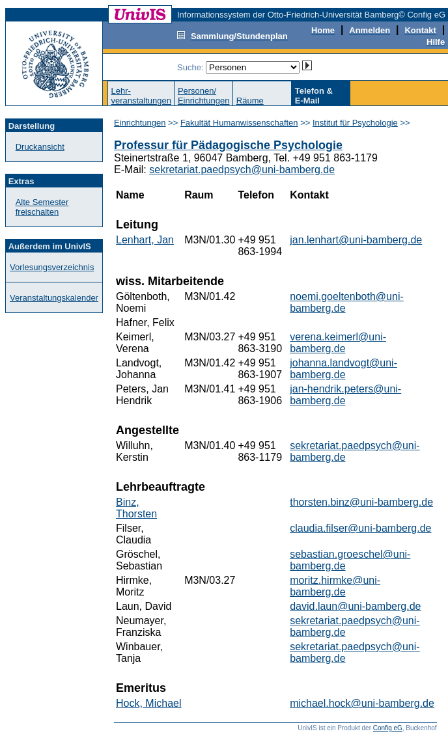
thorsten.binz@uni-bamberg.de (361, 502)
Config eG (387, 728)
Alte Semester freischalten (42, 207)
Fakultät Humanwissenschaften (239, 123)
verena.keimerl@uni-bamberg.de (338, 342)
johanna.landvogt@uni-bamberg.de (343, 368)
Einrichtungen (140, 123)
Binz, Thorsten (136, 508)
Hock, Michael (148, 703)
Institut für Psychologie (355, 123)
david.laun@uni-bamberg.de (355, 606)
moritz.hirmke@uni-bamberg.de (335, 586)
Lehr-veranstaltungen (141, 95)
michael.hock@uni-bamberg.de (362, 703)
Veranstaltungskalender (54, 298)
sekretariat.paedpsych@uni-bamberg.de (242, 169)
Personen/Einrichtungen (204, 95)
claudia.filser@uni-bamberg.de (360, 528)
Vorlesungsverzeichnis (52, 267)
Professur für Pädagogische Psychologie (228, 145)
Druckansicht (40, 147)
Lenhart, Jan (145, 239)
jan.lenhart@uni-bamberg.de (356, 239)
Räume (250, 100)
